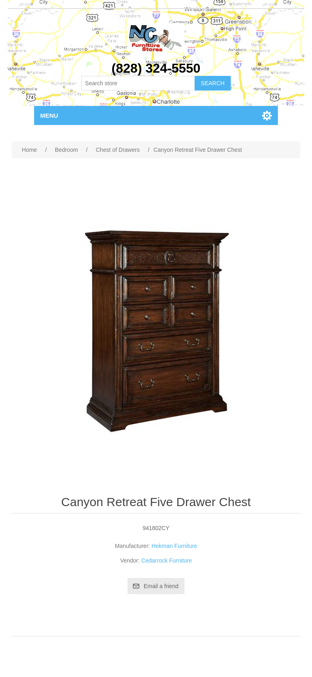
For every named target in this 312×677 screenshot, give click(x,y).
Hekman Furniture (174, 546)
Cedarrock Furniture (166, 560)
